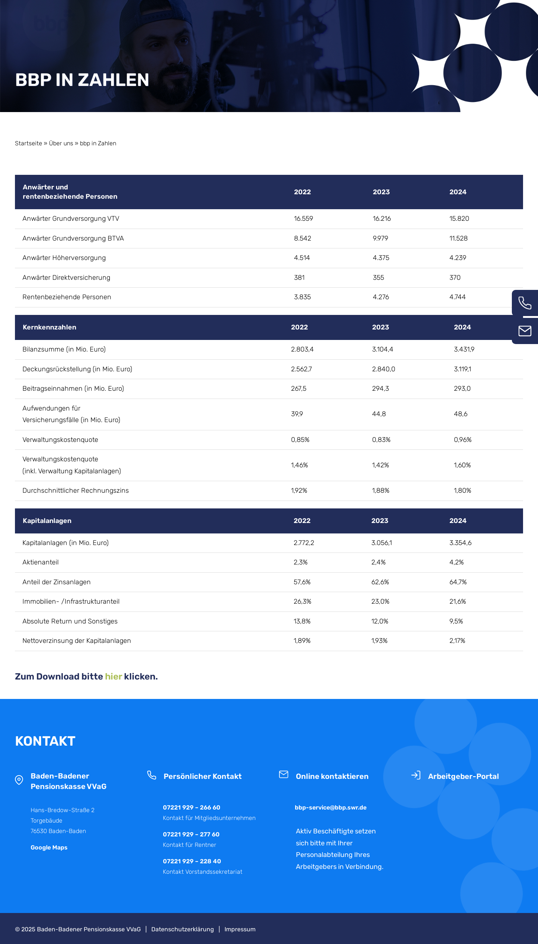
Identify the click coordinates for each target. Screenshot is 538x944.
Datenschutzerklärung (182, 929)
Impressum (240, 929)
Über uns (61, 143)
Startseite (28, 143)
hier (113, 676)
